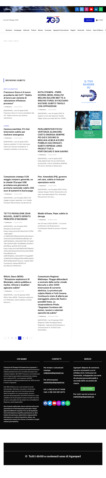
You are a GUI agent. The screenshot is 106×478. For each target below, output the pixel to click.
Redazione (8, 106)
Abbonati (89, 20)
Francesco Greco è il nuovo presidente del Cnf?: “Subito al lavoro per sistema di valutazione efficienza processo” (18, 98)
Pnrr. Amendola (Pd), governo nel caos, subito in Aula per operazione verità (52, 179)
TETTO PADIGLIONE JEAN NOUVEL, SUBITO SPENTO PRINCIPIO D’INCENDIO (17, 216)
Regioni (72, 30)
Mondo (40, 30)
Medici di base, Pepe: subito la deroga (53, 215)
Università (80, 30)
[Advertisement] (53, 59)
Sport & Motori (98, 30)
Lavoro (6, 126)
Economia (48, 30)
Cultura (88, 30)
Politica (33, 30)
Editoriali (26, 30)
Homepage (17, 30)
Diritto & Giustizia (11, 89)
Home (5, 41)
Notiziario (9, 30)
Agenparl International (61, 30)
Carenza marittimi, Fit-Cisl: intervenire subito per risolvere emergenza (17, 132)
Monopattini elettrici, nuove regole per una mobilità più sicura (34, 9)
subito (10, 41)
